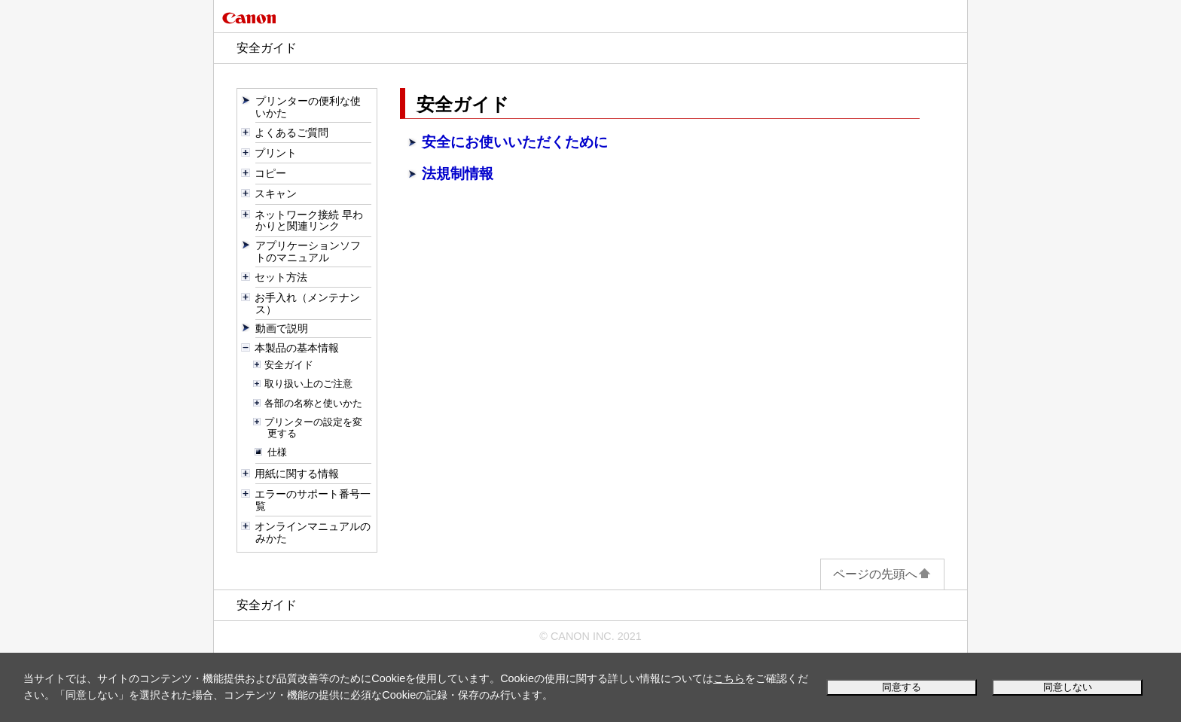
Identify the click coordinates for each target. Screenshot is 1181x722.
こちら (729, 678)
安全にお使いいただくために (515, 142)
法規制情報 (457, 173)
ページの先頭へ (882, 574)
